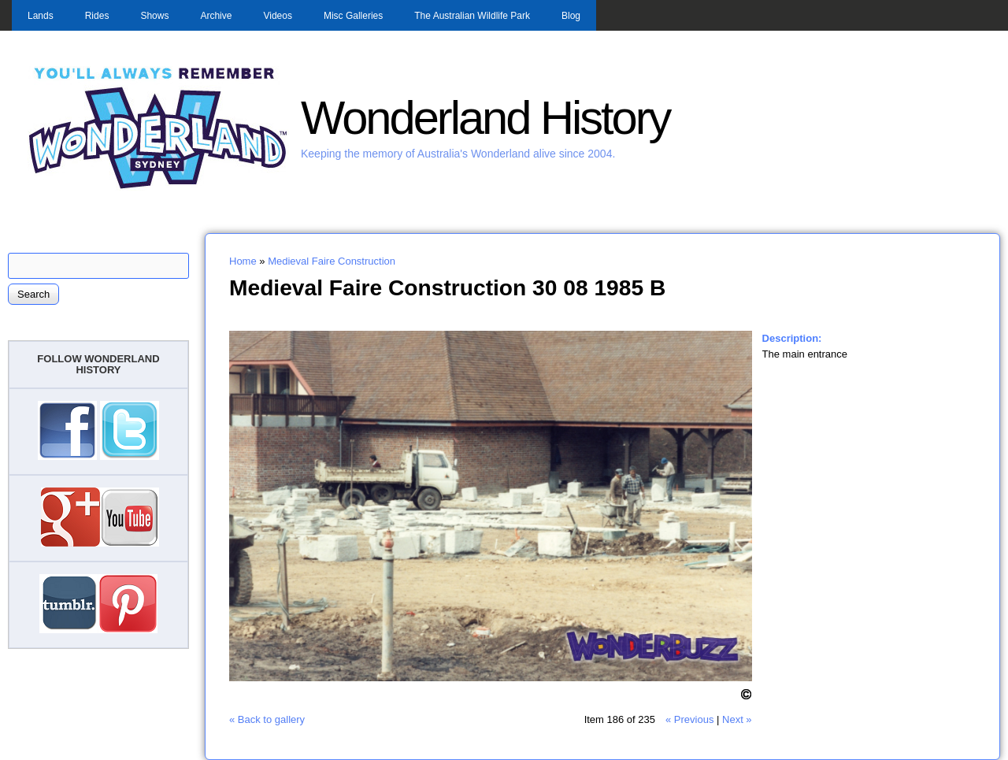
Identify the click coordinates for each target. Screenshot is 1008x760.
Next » (737, 719)
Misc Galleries (353, 15)
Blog (570, 15)
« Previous (689, 719)
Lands (41, 15)
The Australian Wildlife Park (472, 15)
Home (243, 261)
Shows (154, 15)
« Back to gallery (267, 719)
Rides (97, 15)
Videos (277, 15)
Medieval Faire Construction (331, 261)
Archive (216, 15)
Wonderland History (485, 117)
